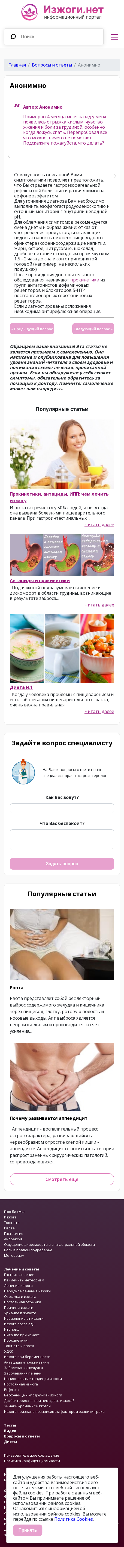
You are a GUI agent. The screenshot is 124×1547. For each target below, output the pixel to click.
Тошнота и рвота (19, 1345)
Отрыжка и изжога (20, 1296)
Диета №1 (21, 687)
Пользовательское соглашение (31, 1455)
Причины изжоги (18, 1307)
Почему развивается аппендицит (48, 1118)
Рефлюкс (11, 1389)
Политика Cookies (73, 1519)
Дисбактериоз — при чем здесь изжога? (39, 1400)
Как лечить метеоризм (24, 1280)
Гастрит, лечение (19, 1274)
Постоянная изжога (21, 1384)
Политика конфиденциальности (32, 1460)
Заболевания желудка (23, 1367)
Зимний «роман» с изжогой (27, 1406)
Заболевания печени (22, 1373)
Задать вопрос (62, 863)
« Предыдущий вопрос (32, 328)
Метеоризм (14, 1255)
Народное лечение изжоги (27, 1291)
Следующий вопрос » (93, 328)
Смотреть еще (62, 1179)
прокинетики (84, 280)
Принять (28, 1530)
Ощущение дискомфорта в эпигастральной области (49, 1244)
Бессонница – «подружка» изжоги (33, 1395)
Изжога (10, 1217)
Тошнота (12, 1222)
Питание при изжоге (22, 1334)
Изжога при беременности (27, 1356)
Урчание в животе (20, 1312)
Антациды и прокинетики (40, 580)
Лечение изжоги (18, 1285)
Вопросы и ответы (52, 65)
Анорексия (13, 1239)
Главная (17, 65)
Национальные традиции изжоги (33, 1378)
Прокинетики (16, 1340)
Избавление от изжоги (24, 1318)
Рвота (16, 988)
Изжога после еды (19, 1323)
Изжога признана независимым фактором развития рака (54, 1411)
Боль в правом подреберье (28, 1249)
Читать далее (99, 524)
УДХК (8, 1351)
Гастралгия (13, 1233)
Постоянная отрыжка (22, 1301)
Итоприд (11, 1329)
